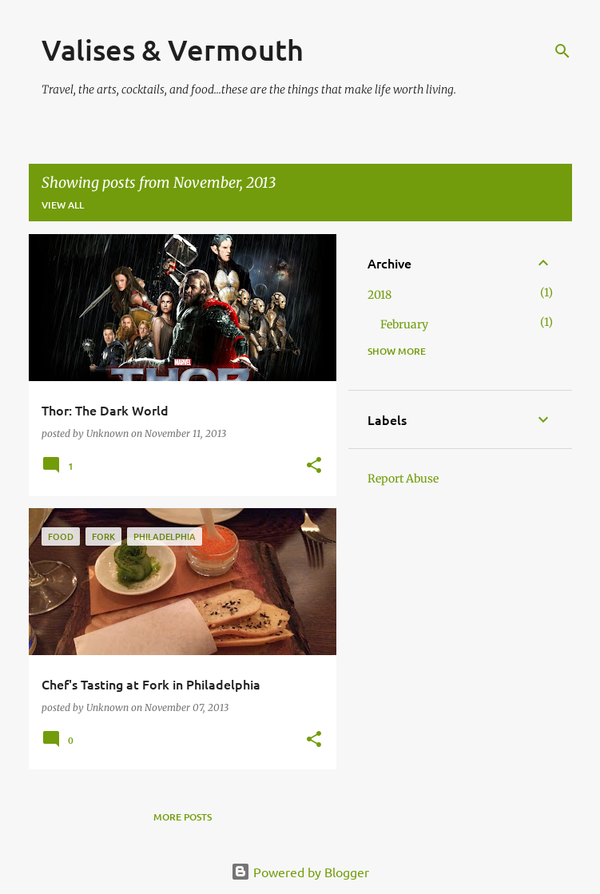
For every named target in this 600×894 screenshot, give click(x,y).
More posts (182, 817)
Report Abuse (403, 478)
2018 (379, 295)
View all (63, 205)
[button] (314, 466)
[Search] (562, 51)
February (404, 324)
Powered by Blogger (300, 872)
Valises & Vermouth (173, 49)
